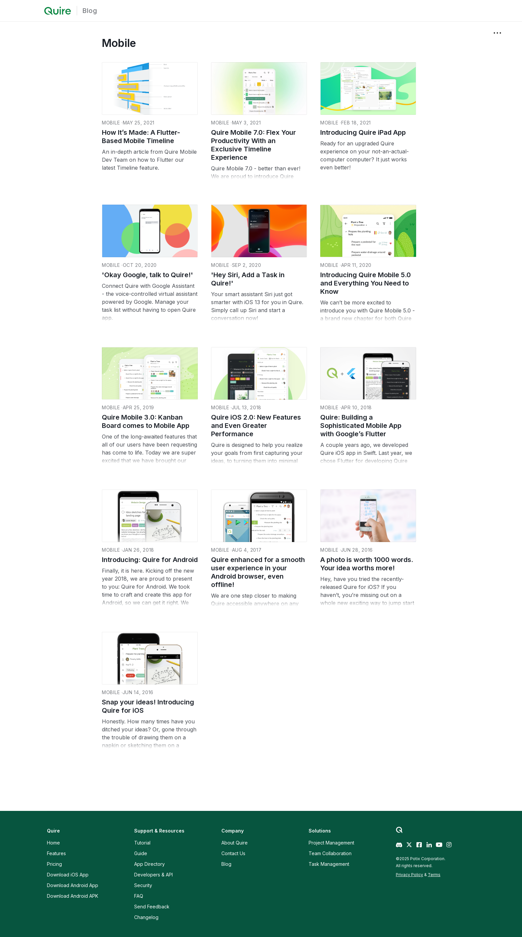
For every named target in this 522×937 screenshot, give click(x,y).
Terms (434, 874)
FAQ (138, 896)
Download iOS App (68, 874)
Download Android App (72, 885)
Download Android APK (72, 896)
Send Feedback (151, 906)
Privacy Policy (409, 874)
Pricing (54, 864)
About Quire (234, 842)
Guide (140, 853)
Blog (89, 11)
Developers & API (153, 874)
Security (143, 885)
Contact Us (233, 853)
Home (53, 842)
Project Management (331, 842)
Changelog (146, 917)
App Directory (149, 864)
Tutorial (142, 842)
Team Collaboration (330, 853)
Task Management (329, 864)
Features (56, 853)
